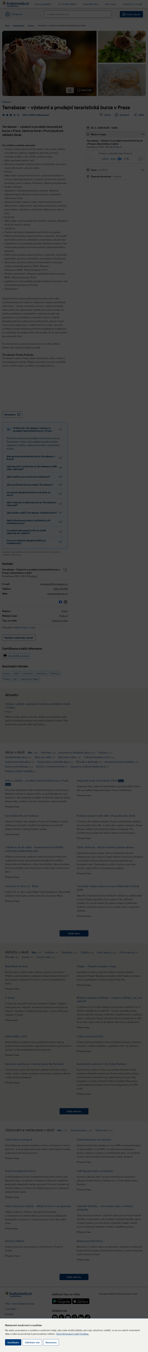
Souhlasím (13, 1342)
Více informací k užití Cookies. (72, 1333)
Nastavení (51, 1342)
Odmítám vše (32, 1342)
